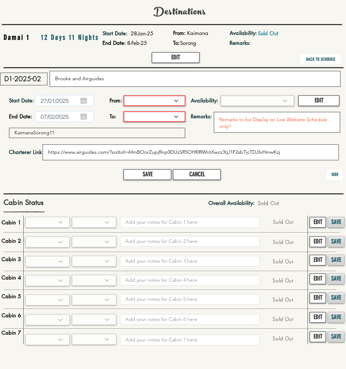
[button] (175, 57)
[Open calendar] (83, 101)
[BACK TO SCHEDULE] (320, 59)
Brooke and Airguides (195, 79)
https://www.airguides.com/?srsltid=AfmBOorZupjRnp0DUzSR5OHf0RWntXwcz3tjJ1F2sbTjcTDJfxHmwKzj (190, 152)
